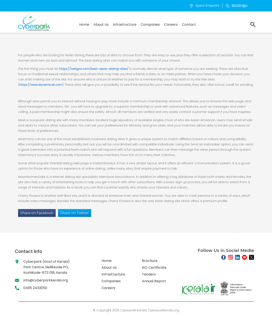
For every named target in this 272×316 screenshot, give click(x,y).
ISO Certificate (154, 267)
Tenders (149, 274)
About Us (101, 24)
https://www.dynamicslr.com (40, 85)
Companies (150, 24)
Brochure (149, 260)
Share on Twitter (74, 213)
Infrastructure (124, 24)
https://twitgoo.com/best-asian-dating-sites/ (94, 69)
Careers (171, 24)
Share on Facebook (36, 213)
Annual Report (154, 281)
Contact (189, 24)
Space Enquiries (204, 5)
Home (84, 24)
